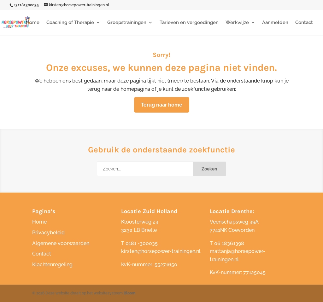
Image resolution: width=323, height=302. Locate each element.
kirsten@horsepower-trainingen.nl (161, 251)
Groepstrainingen (126, 22)
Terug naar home (161, 105)
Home (32, 22)
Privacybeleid (48, 233)
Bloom (129, 293)
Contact (304, 22)
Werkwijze (237, 22)
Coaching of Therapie (70, 22)
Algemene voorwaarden (60, 243)
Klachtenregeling (52, 265)
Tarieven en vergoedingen (189, 22)
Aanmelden (275, 22)
